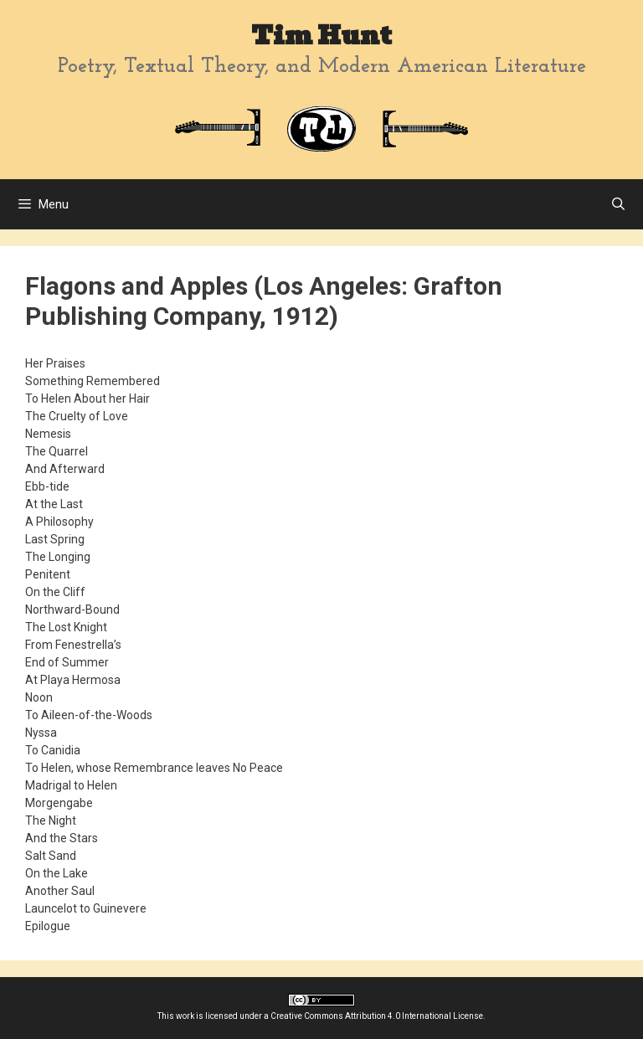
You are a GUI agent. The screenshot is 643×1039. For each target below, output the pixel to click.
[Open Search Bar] (618, 204)
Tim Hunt (321, 35)
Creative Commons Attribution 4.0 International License (376, 1016)
